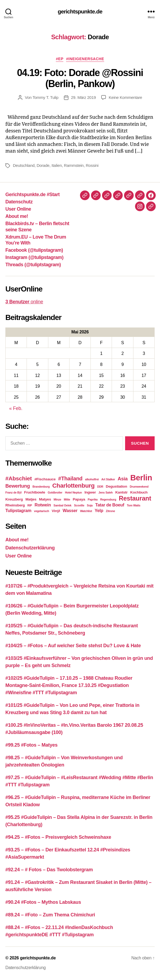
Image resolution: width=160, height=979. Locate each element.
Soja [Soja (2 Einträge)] (90, 505)
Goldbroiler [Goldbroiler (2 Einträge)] (55, 492)
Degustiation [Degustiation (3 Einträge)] (116, 486)
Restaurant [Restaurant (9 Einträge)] (135, 498)
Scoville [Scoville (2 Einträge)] (79, 505)
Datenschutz (19, 201)
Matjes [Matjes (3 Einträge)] (31, 499)
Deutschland (24, 165)
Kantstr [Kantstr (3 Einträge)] (121, 492)
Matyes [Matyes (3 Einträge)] (45, 499)
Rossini (92, 165)
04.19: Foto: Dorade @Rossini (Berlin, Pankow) (80, 78)
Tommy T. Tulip (45, 97)
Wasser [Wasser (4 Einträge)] (70, 510)
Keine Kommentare (125, 97)
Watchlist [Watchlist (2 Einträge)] (86, 511)
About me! (16, 216)
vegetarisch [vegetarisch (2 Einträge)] (41, 511)
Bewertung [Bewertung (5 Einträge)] (17, 486)
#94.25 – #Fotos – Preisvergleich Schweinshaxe (58, 837)
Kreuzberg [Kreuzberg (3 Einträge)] (14, 499)
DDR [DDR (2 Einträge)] (100, 486)
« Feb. (15, 408)
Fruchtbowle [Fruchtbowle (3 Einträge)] (34, 492)
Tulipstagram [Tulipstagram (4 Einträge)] (18, 510)
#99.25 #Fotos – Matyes (31, 745)
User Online (18, 209)
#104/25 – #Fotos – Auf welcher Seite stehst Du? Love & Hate (73, 645)
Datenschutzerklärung (30, 547)
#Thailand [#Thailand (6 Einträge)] (70, 478)
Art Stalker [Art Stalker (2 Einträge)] (108, 479)
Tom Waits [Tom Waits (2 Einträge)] (133, 505)
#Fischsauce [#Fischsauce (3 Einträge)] (45, 479)
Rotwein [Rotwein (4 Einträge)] (43, 504)
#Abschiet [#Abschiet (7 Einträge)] (18, 478)
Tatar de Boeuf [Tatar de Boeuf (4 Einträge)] (109, 504)
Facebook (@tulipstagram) (34, 250)
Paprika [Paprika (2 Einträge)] (93, 499)
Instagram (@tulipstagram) (34, 257)
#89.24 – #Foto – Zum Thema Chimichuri (50, 914)
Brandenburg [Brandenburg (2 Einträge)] (41, 486)
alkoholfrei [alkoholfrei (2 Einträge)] (92, 479)
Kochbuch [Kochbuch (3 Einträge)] (139, 492)
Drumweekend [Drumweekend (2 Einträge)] (139, 486)
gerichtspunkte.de (80, 11)
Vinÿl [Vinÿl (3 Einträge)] (56, 511)
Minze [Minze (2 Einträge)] (57, 499)
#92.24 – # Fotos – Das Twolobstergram (49, 869)
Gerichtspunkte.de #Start (32, 194)
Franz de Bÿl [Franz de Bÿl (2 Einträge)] (13, 492)
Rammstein (74, 165)
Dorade (43, 165)
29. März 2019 (83, 97)
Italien (57, 165)
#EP (59, 59)
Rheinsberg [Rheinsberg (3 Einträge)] (15, 505)
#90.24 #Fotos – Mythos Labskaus (43, 902)
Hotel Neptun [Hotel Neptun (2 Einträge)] (73, 492)
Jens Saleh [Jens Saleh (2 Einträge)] (106, 492)
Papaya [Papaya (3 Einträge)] (79, 499)
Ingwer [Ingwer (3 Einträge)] (90, 492)
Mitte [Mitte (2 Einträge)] (67, 499)
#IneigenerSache (85, 59)
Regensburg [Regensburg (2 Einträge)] (108, 499)
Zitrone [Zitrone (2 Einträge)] (110, 511)
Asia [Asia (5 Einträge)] (123, 478)
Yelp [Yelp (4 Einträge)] (98, 510)
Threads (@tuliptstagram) (33, 264)
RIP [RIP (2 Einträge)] (29, 505)
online (24, 301)
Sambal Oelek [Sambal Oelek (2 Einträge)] (62, 505)
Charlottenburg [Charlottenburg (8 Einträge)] (73, 485)
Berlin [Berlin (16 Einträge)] (141, 477)
